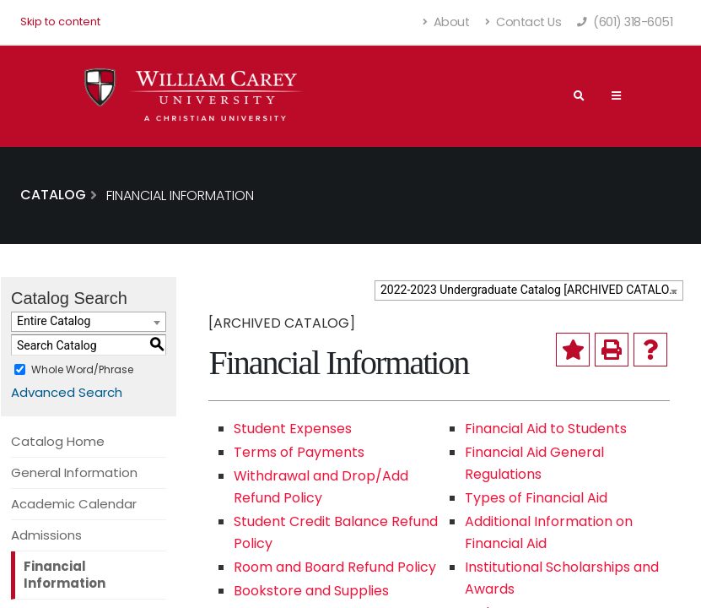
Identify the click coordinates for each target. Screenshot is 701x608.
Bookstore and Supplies (311, 590)
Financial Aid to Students (546, 428)
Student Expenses (293, 428)
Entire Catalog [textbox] (53, 321)
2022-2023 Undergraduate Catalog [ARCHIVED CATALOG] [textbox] (530, 289)
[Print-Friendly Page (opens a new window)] (611, 349)
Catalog (53, 194)
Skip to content (60, 21)
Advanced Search (66, 392)
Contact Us (523, 22)
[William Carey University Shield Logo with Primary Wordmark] (194, 96)
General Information (74, 472)
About (446, 22)
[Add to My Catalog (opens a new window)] (573, 349)
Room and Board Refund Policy (335, 567)
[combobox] (529, 290)
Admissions (46, 535)
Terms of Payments (299, 452)
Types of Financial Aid (536, 498)
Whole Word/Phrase (82, 369)
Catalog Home (58, 441)
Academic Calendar (74, 504)
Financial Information (64, 574)
